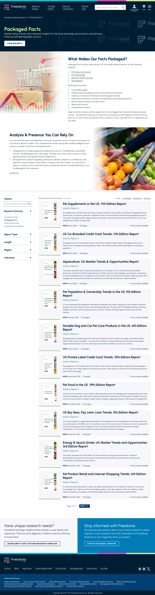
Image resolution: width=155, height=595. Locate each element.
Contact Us (14, 173)
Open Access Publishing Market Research (49, 585)
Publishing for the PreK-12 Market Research (18, 583)
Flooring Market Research (88, 583)
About (16, 568)
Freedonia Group (11, 217)
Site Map (103, 568)
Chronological (126, 198)
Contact (7, 568)
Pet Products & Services (81, 72)
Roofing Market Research (57, 581)
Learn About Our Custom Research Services (32, 544)
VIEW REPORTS (14, 43)
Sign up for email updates (101, 544)
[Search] (121, 7)
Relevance (147, 198)
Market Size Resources (12, 581)
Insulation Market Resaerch (46, 583)
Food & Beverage (79, 75)
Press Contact (60, 568)
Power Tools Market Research (126, 581)
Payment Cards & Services (82, 78)
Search (8, 198)
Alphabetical (137, 198)
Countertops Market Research (103, 581)
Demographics (77, 81)
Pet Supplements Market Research (112, 583)
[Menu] (149, 7)
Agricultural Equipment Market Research (18, 585)
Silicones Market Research (75, 585)
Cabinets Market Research (67, 583)
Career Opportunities (43, 568)
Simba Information (11, 223)
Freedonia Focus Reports (14, 226)
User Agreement (76, 568)
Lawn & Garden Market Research (34, 581)
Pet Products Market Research (79, 581)
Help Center (27, 568)
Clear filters (67, 198)
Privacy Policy (92, 568)
